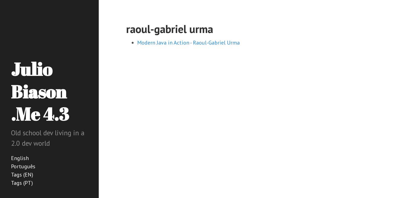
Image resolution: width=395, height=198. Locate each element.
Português (23, 166)
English (20, 158)
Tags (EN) (22, 174)
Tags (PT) (22, 182)
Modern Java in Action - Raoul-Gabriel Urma (188, 42)
